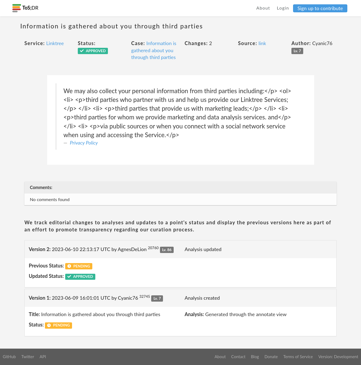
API (42, 356)
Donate (271, 356)
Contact (238, 356)
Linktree (55, 43)
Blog (255, 356)
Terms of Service (298, 356)
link (262, 43)
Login (283, 7)
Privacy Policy (84, 143)
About (263, 7)
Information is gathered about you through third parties (153, 50)
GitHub (9, 356)
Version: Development (338, 356)
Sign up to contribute (320, 8)
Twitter (27, 356)
